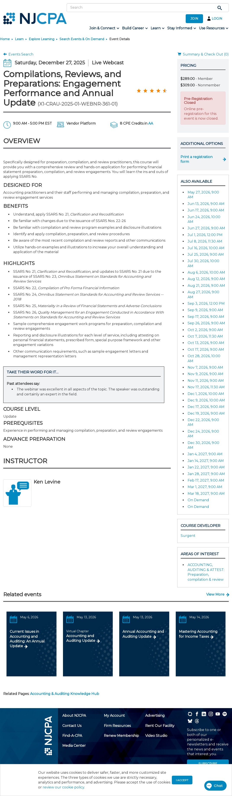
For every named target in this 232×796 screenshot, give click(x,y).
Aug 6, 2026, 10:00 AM (206, 272)
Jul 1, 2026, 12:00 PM (205, 235)
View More (215, 594)
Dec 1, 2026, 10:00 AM (206, 394)
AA (150, 123)
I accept (182, 780)
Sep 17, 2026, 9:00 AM (206, 317)
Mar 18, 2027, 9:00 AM (206, 494)
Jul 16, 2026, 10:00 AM (206, 248)
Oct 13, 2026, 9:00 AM (206, 343)
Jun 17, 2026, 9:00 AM (206, 210)
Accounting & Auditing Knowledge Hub (64, 694)
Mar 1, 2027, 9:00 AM (205, 487)
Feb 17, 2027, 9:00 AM (206, 480)
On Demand (198, 500)
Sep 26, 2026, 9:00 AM (206, 323)
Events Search (18, 54)
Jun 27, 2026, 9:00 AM (206, 228)
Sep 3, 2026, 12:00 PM (206, 303)
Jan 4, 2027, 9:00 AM (205, 454)
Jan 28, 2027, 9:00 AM (206, 474)
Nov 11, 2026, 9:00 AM (206, 381)
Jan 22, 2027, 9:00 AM (206, 467)
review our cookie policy (63, 787)
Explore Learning (41, 39)
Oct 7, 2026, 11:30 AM (205, 336)
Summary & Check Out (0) (203, 54)
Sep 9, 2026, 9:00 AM (205, 310)
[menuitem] (104, 28)
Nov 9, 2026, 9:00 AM (205, 374)
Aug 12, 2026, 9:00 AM (206, 279)
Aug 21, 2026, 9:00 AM (206, 286)
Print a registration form (196, 159)
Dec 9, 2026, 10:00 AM (206, 400)
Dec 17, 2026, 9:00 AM (206, 407)
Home (5, 39)
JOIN (194, 19)
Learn (19, 39)
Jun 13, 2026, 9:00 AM (206, 204)
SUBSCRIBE (207, 764)
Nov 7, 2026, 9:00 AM (205, 367)
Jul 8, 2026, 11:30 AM (205, 241)
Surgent (188, 536)
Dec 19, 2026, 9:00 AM (206, 413)
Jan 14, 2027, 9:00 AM (206, 461)
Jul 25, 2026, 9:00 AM (206, 254)
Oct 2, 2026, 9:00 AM (205, 330)
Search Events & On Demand (82, 39)
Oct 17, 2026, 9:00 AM (206, 349)
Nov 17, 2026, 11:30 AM (206, 387)
